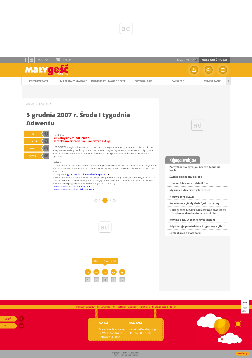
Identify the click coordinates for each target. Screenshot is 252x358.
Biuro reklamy (119, 307)
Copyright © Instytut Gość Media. (126, 353)
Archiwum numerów (85, 307)
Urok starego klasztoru (185, 232)
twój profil (194, 70)
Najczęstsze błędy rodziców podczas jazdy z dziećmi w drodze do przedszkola (197, 211)
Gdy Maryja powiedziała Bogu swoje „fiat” (197, 226)
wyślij (32, 155)
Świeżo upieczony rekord (185, 176)
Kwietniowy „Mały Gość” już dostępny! (194, 203)
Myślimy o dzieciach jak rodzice (189, 189)
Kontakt (43, 59)
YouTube (31, 60)
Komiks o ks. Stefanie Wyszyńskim (192, 219)
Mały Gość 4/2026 (214, 59)
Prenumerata (103, 307)
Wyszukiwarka (209, 70)
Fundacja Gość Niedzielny (164, 307)
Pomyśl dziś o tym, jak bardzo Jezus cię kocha (194, 168)
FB (32, 133)
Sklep (67, 59)
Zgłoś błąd (242, 353)
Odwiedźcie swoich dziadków (188, 183)
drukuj (32, 148)
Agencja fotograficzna (139, 307)
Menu (223, 70)
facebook (25, 60)
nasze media (185, 59)
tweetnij (32, 141)
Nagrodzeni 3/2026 (181, 196)
